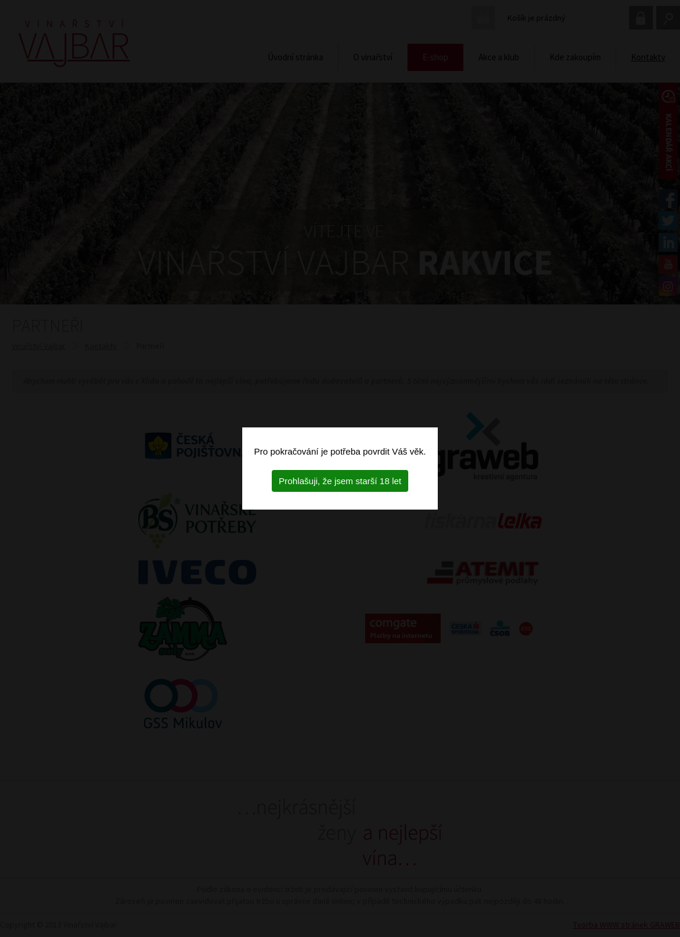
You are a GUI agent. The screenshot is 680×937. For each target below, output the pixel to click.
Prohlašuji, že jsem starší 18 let (340, 481)
